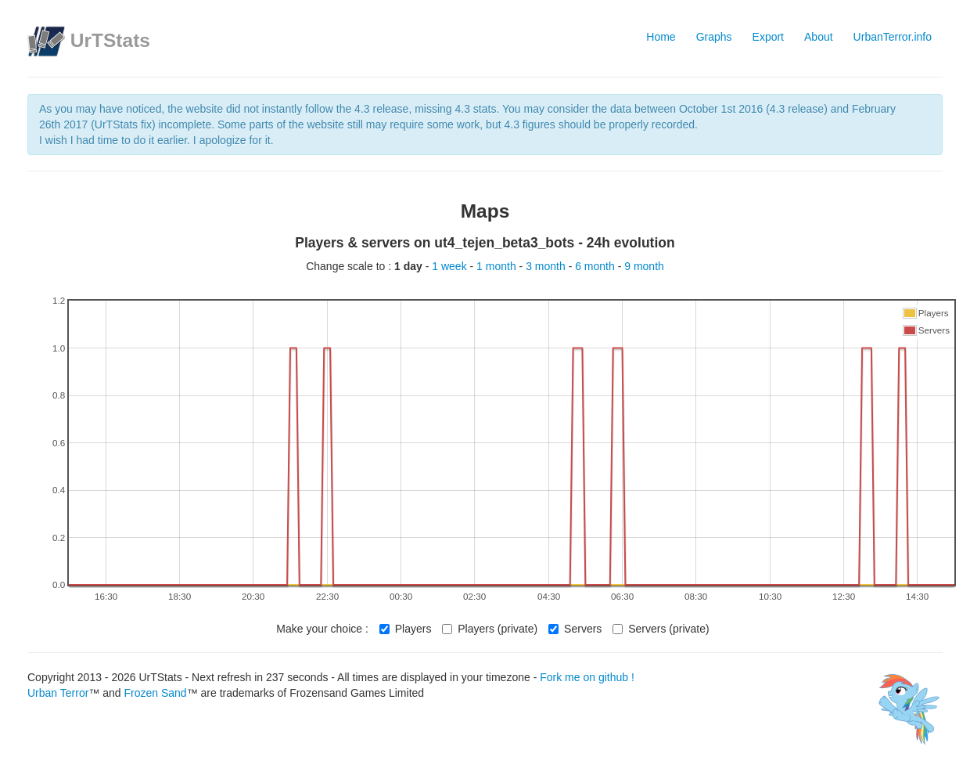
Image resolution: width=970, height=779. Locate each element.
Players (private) (489, 628)
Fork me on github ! (587, 677)
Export (768, 37)
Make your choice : (322, 628)
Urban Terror (57, 693)
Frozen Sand (155, 693)
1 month (497, 266)
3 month (547, 266)
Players (405, 628)
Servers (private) (661, 628)
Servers (575, 628)
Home (660, 37)
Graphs (714, 37)
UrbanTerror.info (892, 37)
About (818, 37)
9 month (644, 266)
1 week (450, 266)
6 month (596, 266)
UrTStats (110, 40)
